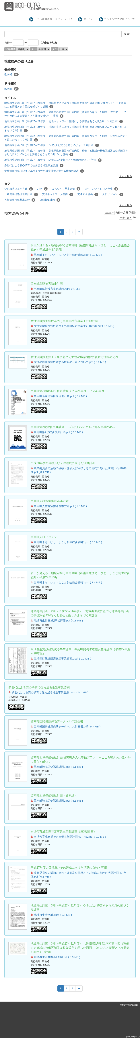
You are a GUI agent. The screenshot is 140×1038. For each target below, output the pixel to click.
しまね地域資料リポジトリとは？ (51, 19)
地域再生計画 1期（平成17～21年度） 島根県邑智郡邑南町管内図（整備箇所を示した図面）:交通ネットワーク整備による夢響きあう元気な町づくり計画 (65, 114)
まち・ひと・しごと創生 (101, 189)
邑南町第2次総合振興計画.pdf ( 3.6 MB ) (57, 432)
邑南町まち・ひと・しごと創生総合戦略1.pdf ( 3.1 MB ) (66, 542)
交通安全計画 (87, 194)
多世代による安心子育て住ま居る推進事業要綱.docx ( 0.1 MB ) (48, 692)
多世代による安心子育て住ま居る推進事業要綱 (33, 165)
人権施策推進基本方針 (19, 200)
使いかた (86, 19)
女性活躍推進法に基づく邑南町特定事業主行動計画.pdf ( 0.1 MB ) (72, 325)
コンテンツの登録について (117, 19)
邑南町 (11, 74)
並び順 (109, 212)
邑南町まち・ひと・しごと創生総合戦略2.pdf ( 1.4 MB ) (66, 582)
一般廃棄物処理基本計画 (21, 194)
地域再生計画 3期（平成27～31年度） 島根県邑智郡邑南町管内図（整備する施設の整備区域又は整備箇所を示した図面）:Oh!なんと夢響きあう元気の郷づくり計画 (66, 152)
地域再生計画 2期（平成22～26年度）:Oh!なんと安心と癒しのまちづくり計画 (51, 145)
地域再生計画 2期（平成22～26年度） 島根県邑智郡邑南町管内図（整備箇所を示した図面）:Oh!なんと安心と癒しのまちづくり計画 (65, 137)
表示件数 (125, 217)
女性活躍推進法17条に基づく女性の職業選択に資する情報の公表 (44, 171)
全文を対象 (49, 42)
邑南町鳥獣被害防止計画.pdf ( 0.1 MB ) (56, 288)
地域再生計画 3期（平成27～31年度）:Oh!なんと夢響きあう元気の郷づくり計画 (53, 160)
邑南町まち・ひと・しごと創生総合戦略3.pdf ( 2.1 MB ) (66, 254)
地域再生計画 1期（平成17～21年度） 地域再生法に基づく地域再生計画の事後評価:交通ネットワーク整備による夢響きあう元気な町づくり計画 (65, 104)
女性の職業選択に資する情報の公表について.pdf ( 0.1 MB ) (68, 362)
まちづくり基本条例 (66, 189)
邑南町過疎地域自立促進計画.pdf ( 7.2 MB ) (59, 396)
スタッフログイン (132, 1036)
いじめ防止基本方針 (18, 189)
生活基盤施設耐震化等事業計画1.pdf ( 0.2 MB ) (61, 658)
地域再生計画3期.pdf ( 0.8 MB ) (51, 914)
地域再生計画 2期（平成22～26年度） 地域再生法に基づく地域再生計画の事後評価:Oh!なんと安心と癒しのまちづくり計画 (65, 128)
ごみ (42, 189)
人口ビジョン (112, 194)
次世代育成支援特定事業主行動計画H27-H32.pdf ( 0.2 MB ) (68, 836)
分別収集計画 (50, 200)
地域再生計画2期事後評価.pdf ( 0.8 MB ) (57, 620)
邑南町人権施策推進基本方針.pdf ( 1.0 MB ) (59, 506)
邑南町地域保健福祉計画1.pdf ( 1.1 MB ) (57, 766)
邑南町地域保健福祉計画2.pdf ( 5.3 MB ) (57, 800)
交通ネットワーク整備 (57, 194)
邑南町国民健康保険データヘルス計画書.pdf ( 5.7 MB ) (65, 726)
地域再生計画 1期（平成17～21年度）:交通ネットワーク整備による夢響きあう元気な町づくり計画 (63, 121)
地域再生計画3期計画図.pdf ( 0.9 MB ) (55, 957)
